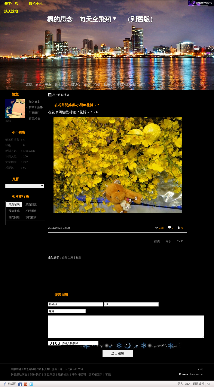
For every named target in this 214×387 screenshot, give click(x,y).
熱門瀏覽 (31, 210)
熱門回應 (14, 217)
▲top (200, 369)
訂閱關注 (34, 112)
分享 (168, 241)
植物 (79, 257)
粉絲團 (12, 383)
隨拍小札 (35, 4)
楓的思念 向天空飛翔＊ (82, 19)
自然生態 (67, 257)
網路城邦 (198, 383)
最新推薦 (14, 210)
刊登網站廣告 (19, 374)
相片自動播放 (60, 94)
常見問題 (49, 374)
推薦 (157, 241)
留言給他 (34, 118)
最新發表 (14, 204)
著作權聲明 (79, 374)
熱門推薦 (31, 217)
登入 (180, 383)
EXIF (180, 241)
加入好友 (34, 101)
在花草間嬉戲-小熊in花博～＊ (77, 105)
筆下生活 (11, 4)
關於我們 (35, 374)
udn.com (198, 374)
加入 (188, 383)
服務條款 (63, 374)
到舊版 (140, 19)
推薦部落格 (36, 107)
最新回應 (31, 204)
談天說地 (11, 11)
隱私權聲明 (96, 374)
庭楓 (8, 121)
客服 (108, 374)
